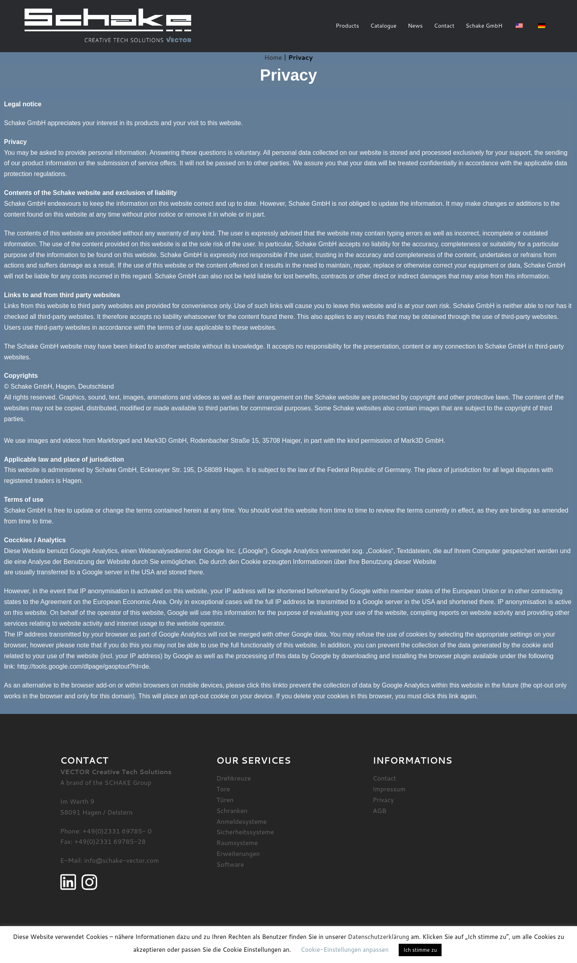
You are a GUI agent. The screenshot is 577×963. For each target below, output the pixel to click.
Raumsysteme (237, 842)
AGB (379, 810)
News (415, 26)
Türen (225, 799)
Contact (444, 26)
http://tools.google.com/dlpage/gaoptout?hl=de (83, 666)
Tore (223, 788)
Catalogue (383, 26)
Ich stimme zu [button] (420, 949)
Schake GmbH (484, 26)
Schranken (232, 810)
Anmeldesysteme (241, 821)
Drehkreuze (233, 778)
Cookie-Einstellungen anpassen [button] (344, 949)
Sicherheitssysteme (245, 831)
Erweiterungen (238, 853)
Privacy (383, 799)
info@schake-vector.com (121, 860)
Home (273, 57)
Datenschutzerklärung (378, 937)
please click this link (254, 685)
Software (230, 864)
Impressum (389, 788)
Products (347, 26)
